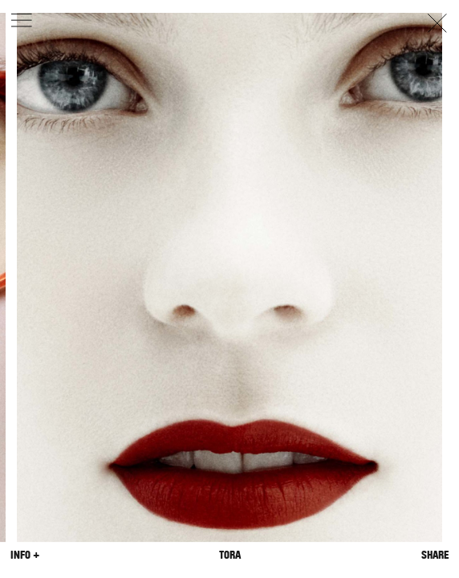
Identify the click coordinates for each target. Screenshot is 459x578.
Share (435, 555)
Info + (24, 555)
